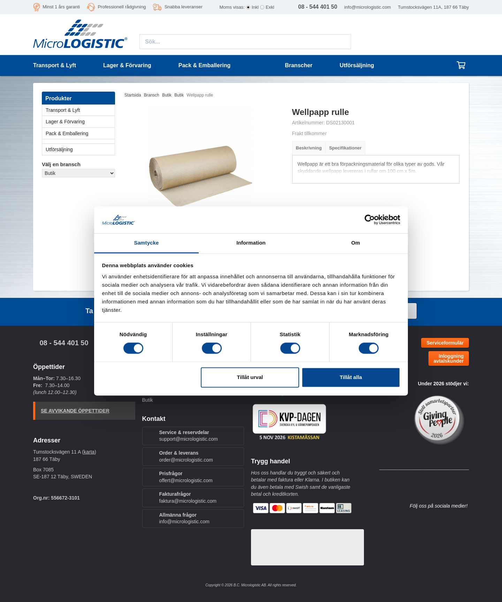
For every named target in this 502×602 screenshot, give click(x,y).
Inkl (255, 7)
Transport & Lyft (80, 110)
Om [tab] (355, 243)
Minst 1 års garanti (61, 6)
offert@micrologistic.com (186, 480)
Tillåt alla (351, 377)
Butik (147, 400)
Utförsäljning (357, 65)
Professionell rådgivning (122, 6)
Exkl (270, 7)
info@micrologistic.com (367, 7)
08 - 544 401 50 (63, 343)
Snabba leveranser (184, 6)
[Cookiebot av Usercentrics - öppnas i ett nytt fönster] (369, 220)
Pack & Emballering (80, 133)
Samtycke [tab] (146, 243)
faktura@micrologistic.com (187, 501)
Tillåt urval (250, 377)
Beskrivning (309, 147)
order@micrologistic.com (186, 460)
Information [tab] (251, 243)
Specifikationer (345, 147)
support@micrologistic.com (188, 439)
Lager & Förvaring (80, 121)
